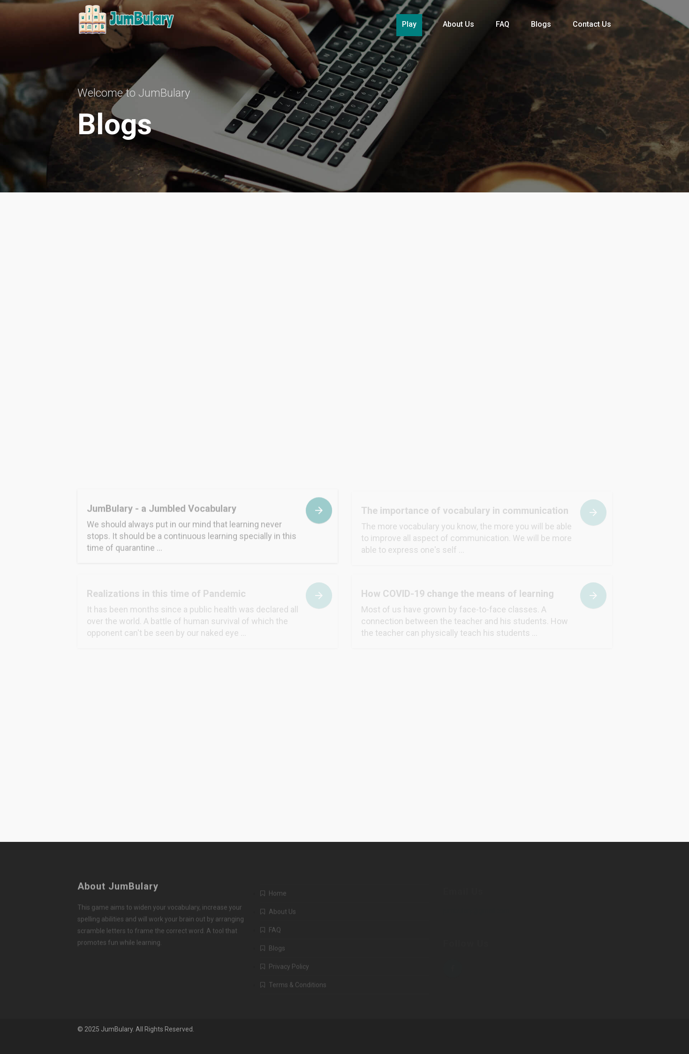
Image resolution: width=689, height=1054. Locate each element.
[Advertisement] (344, 305)
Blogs (541, 24)
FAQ (502, 24)
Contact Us (592, 24)
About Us (458, 24)
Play (409, 24)
